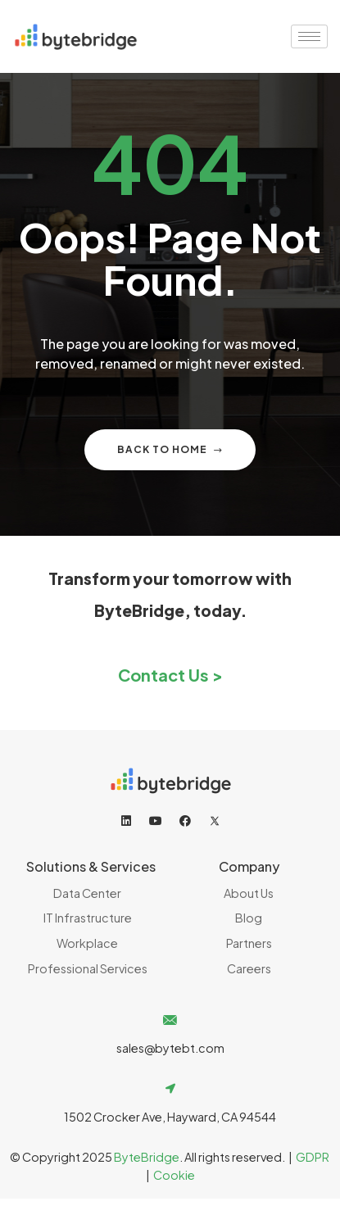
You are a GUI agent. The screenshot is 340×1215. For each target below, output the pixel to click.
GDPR (312, 1156)
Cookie (174, 1174)
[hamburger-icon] (309, 36)
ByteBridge (146, 1156)
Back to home (170, 449)
